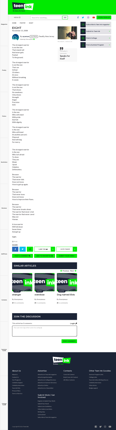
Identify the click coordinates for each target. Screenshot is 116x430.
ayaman (26, 37)
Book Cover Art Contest (70, 376)
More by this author (27, 40)
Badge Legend (93, 387)
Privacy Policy (16, 390)
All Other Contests (69, 379)
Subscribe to (94, 25)
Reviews (4, 206)
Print (14, 242)
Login (73, 323)
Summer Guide (4, 348)
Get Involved (41, 414)
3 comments (40, 302)
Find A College (88, 39)
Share (15, 246)
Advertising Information (45, 376)
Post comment (69, 340)
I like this (46, 250)
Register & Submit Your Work (46, 400)
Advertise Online (43, 385)
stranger (16, 294)
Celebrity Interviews (18, 385)
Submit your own (66, 256)
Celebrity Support (17, 382)
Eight (31, 24)
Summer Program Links (96, 374)
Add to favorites (44, 256)
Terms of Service (17, 393)
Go (65, 18)
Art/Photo (4, 252)
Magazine (4, 22)
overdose (40, 294)
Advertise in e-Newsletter (45, 387)
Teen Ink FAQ (16, 387)
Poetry (4, 68)
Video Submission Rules (45, 408)
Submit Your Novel (43, 403)
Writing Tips (41, 411)
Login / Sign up (104, 18)
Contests (4, 298)
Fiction (4, 114)
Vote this (68, 250)
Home (14, 24)
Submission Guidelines (45, 406)
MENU (17, 18)
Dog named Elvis (66, 294)
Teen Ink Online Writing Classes (98, 379)
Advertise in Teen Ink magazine (47, 374)
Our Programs (16, 379)
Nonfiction (4, 160)
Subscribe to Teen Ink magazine (47, 417)
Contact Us (15, 376)
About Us (15, 374)
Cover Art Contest (68, 374)
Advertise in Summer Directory (47, 382)
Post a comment (22, 256)
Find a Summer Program (92, 46)
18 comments (18, 302)
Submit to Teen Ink (90, 32)
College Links (93, 376)
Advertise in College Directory (47, 379)
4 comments (62, 302)
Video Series (93, 385)
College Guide (4, 403)
